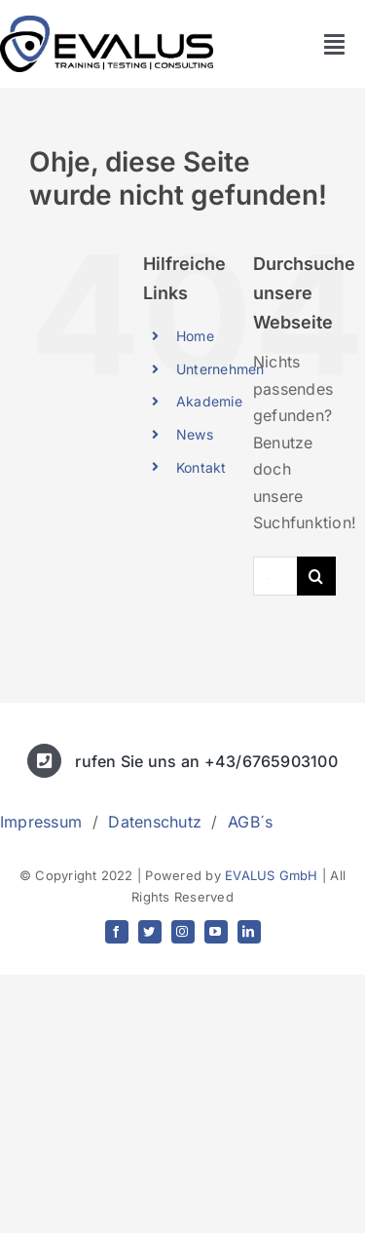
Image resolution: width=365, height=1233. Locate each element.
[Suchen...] (275, 576)
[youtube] (216, 932)
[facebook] (116, 932)
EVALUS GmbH (271, 875)
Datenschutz (154, 821)
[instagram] (183, 932)
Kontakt (201, 467)
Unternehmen (220, 369)
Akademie (209, 401)
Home (195, 336)
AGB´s (250, 821)
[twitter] (150, 932)
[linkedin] (249, 932)
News (194, 434)
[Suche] (316, 576)
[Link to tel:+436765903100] (44, 761)
